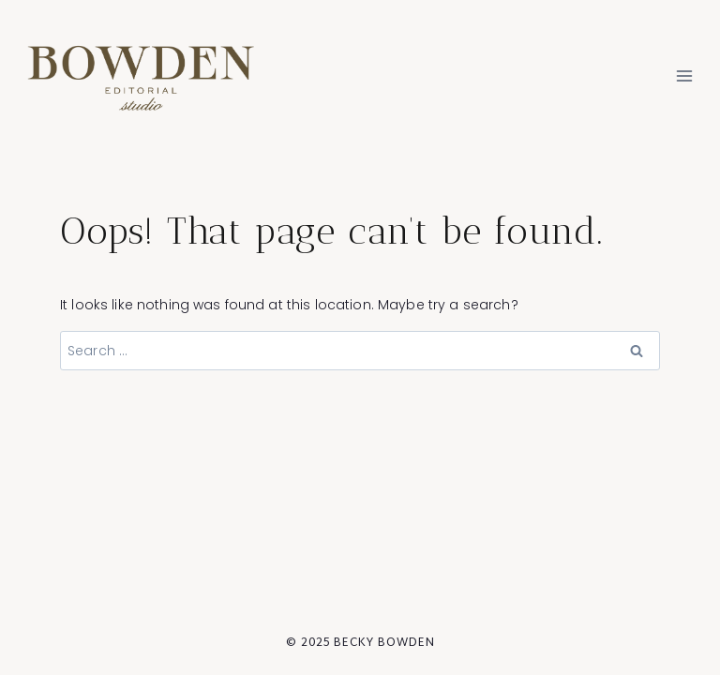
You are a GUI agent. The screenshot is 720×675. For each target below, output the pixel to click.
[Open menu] (684, 76)
